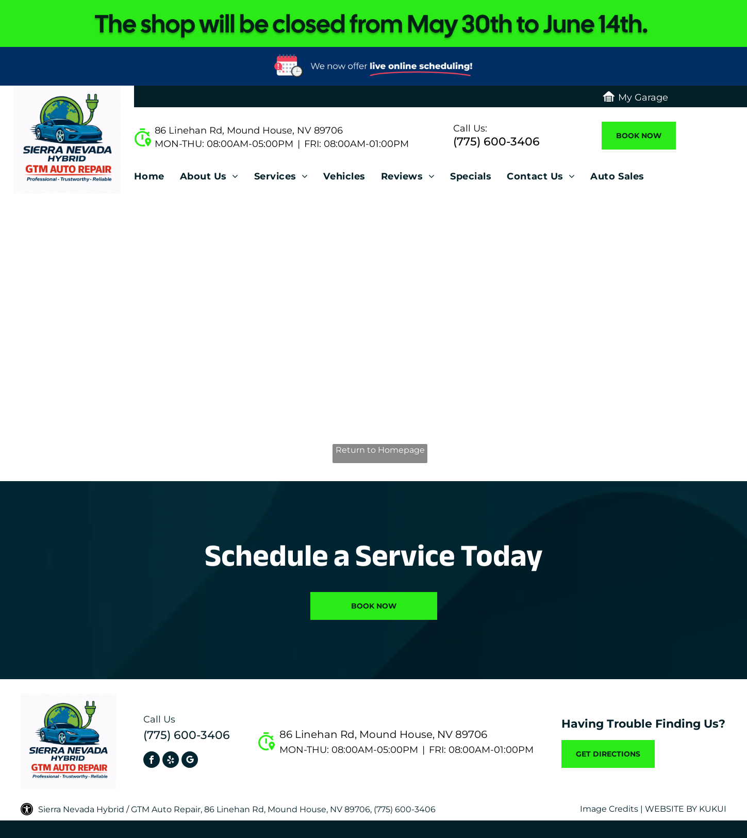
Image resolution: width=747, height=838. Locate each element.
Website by (671, 809)
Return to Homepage (380, 450)
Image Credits (609, 809)
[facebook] (151, 760)
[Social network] (189, 760)
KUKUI (712, 809)
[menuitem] (157, 179)
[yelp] (170, 760)
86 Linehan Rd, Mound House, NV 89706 (249, 130)
